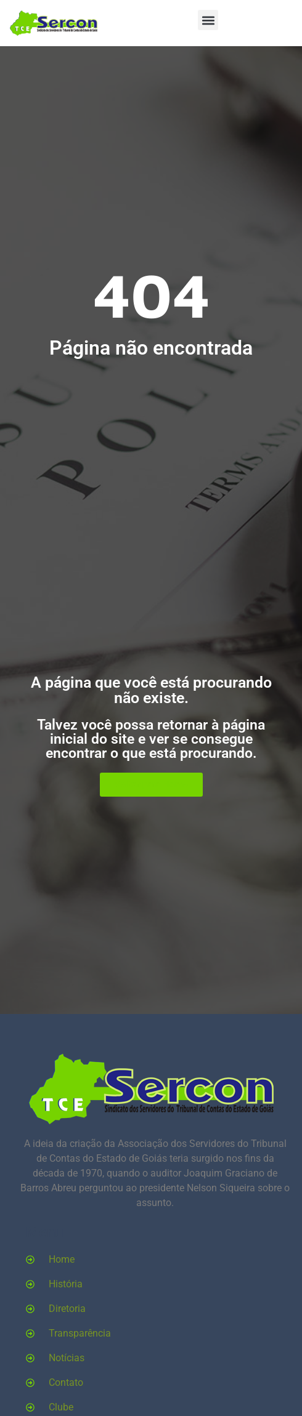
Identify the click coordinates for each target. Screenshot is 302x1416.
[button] (208, 20)
